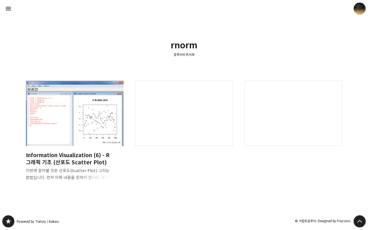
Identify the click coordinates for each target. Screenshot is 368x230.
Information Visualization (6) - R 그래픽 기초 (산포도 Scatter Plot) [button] (74, 135)
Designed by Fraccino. (334, 221)
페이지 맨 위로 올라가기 (360, 221)
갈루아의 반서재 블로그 (8, 221)
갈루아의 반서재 (184, 54)
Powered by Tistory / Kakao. (38, 221)
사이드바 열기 (8, 9)
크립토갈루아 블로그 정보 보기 (360, 9)
